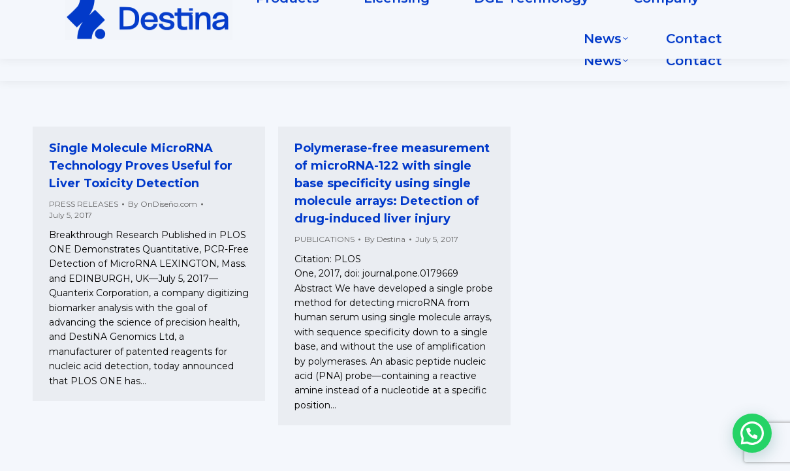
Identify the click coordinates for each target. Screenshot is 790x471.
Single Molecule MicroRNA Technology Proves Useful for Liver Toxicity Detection (140, 165)
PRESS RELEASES (83, 204)
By (162, 204)
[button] (752, 433)
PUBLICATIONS (324, 239)
